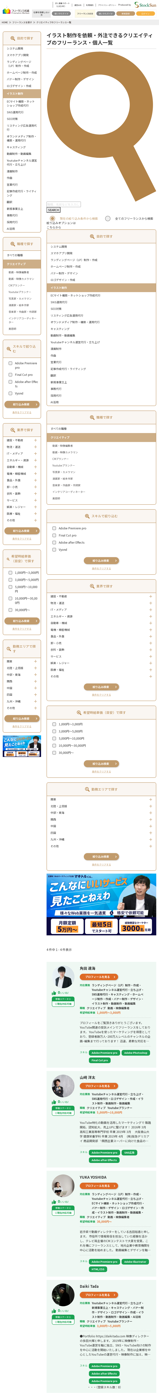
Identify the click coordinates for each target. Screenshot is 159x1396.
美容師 (12, 328)
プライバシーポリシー (107, 5)
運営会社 (78, 5)
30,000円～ (22, 610)
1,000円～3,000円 (27, 572)
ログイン (145, 13)
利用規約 (89, 5)
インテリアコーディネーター (23, 320)
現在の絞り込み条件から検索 (79, 218)
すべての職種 (15, 255)
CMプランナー (17, 285)
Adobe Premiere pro (26, 365)
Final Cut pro (24, 374)
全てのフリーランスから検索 (134, 218)
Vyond (19, 393)
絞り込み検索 (21, 404)
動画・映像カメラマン (21, 279)
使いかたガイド (61, 13)
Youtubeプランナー (20, 292)
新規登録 (126, 13)
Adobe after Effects (26, 383)
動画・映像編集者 (19, 272)
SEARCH (53, 210)
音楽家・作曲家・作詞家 (23, 311)
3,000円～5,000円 (27, 579)
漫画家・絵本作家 (19, 305)
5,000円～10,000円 (26, 589)
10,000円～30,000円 (26, 600)
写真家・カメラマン (20, 298)
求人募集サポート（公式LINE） (62, 4)
